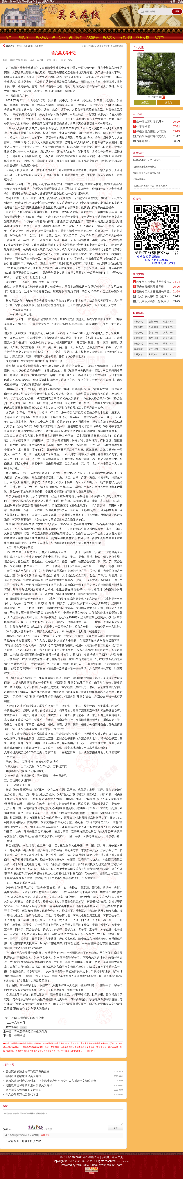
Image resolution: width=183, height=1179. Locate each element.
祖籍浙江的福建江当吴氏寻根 (23, 1076)
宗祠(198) (153, 332)
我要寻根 (142, 37)
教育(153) (168, 338)
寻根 (23, 1027)
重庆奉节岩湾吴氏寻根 (150, 286)
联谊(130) (168, 343)
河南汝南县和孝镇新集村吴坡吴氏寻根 (28, 1085)
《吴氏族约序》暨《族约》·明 (154, 296)
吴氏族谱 (75, 37)
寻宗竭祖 (19, 1035)
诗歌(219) (138, 332)
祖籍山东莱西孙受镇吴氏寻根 (147, 173)
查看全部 (45, 1135)
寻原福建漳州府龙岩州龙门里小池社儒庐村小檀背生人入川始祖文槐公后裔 (50, 1080)
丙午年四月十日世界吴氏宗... (154, 281)
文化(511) (138, 327)
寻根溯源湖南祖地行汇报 (151, 131)
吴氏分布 (58, 37)
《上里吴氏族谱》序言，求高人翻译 (150, 186)
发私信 (168, 102)
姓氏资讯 (25, 37)
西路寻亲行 (143, 141)
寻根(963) (138, 321)
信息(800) (168, 321)
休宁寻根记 (143, 126)
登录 (180, 1)
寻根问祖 (125, 37)
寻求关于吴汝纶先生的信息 (30, 1031)
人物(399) (153, 327)
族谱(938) (153, 321)
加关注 (145, 102)
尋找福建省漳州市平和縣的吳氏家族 (27, 1071)
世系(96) (138, 354)
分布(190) (138, 338)
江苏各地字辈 (139, 179)
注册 (172, 1)
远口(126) (138, 349)
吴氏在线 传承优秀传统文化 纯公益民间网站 (28, 1)
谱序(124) (153, 349)
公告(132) (153, 343)
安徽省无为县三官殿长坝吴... (154, 291)
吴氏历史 (42, 37)
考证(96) (153, 354)
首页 (8, 37)
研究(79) (167, 354)
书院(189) (153, 338)
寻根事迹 (38, 46)
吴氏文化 (109, 37)
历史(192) (168, 332)
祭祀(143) (138, 343)
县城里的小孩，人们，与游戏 (147, 160)
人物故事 (92, 37)
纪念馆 (159, 37)
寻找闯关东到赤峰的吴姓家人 (23, 1089)
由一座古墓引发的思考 (150, 121)
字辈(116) (168, 349)
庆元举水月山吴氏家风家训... (154, 301)
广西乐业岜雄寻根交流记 (151, 136)
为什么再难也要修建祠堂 (144, 166)
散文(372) (168, 327)
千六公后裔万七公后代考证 (21, 1094)
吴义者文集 (156, 96)
